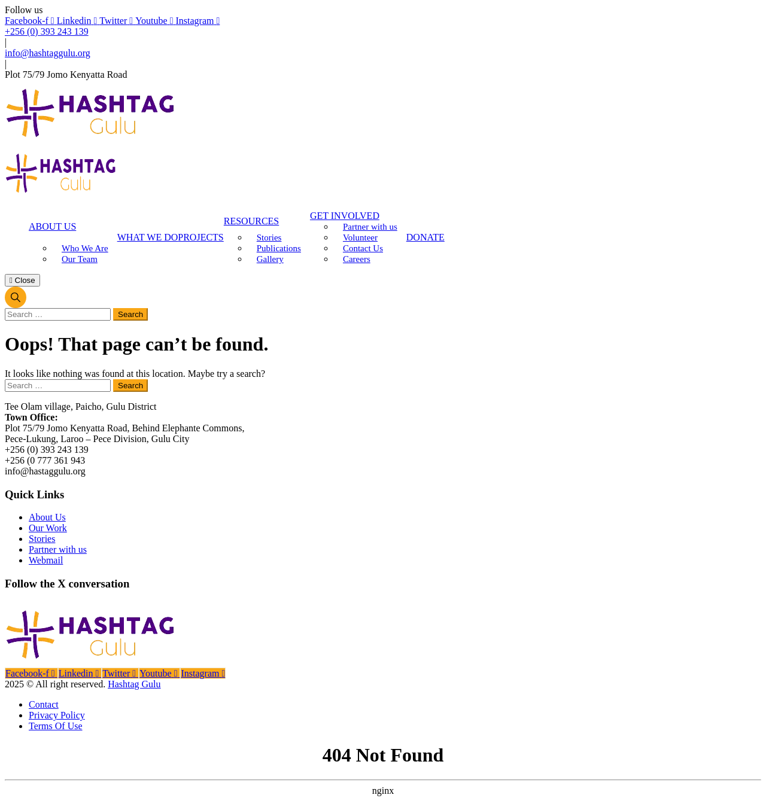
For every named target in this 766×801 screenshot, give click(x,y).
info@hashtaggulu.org (47, 53)
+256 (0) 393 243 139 (47, 31)
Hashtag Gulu (134, 684)
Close (22, 280)
